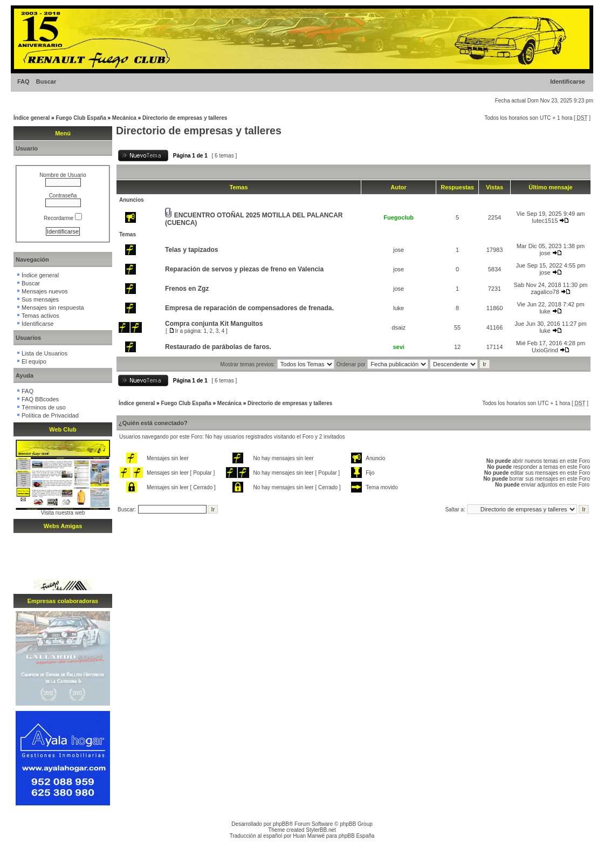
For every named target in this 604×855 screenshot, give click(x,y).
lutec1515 (545, 220)
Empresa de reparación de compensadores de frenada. (249, 308)
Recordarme (63, 218)
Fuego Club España (81, 118)
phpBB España (357, 836)
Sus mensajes (40, 299)
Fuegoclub (398, 217)
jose (398, 250)
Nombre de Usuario (62, 175)
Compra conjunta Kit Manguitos (214, 323)
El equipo (34, 361)
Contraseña (63, 196)
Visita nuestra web (63, 513)
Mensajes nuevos (45, 291)
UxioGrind (545, 350)
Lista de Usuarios (44, 353)
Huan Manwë (309, 836)
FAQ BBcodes (40, 399)
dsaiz (399, 327)
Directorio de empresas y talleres (184, 118)
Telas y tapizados (191, 250)
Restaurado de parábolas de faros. (218, 347)
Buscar (46, 81)
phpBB (281, 824)
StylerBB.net (321, 830)
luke (398, 308)
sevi (398, 347)
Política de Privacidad (50, 415)
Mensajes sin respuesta (53, 307)
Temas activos (40, 315)
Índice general (31, 118)
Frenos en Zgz (187, 288)
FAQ (23, 81)
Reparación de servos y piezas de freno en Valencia (244, 269)
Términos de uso (44, 407)
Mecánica (124, 118)
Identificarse (567, 81)
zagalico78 (545, 292)
